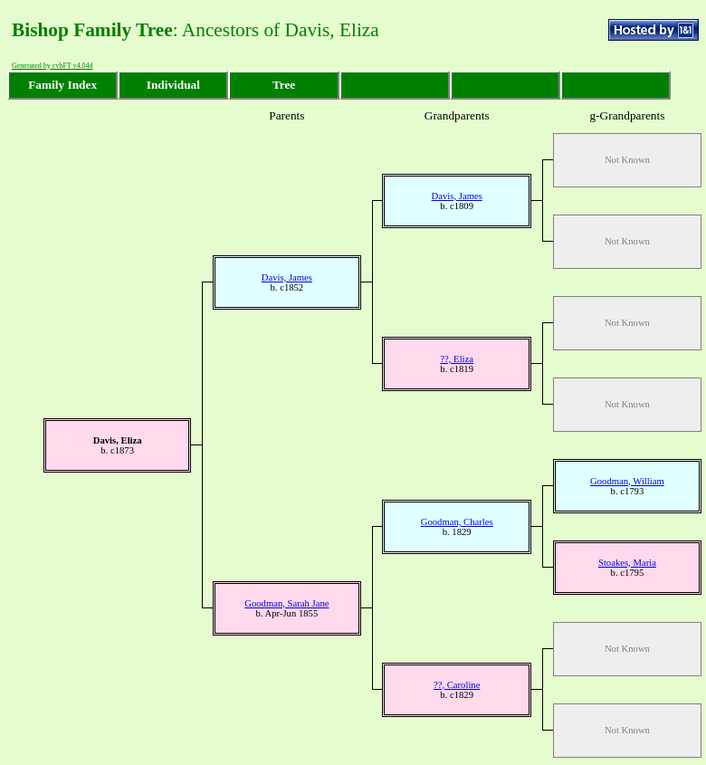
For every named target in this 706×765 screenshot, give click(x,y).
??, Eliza (456, 359)
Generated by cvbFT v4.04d (52, 66)
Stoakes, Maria (627, 563)
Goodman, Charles (457, 522)
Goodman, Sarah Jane (286, 603)
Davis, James (457, 196)
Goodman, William (627, 481)
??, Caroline (457, 685)
